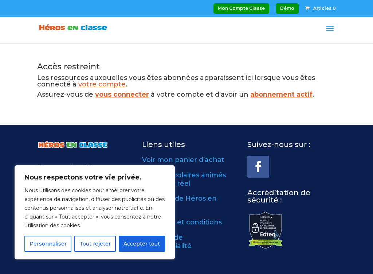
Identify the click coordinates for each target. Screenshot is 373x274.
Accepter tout (141, 243)
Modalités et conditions (182, 222)
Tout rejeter (95, 243)
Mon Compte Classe (241, 8)
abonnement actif (281, 94)
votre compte (102, 84)
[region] (95, 212)
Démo (287, 8)
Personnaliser (48, 243)
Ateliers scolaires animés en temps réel (184, 179)
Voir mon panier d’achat (183, 160)
